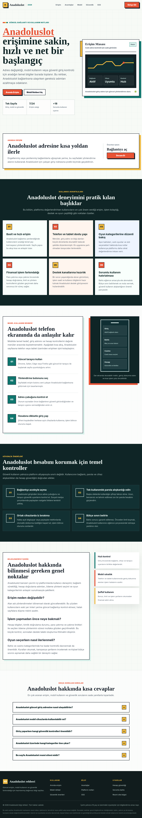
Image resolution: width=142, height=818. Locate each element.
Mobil (79, 5)
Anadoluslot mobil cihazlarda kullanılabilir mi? (71, 719)
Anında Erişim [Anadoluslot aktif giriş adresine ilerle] (12, 92)
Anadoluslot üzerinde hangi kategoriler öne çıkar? (71, 743)
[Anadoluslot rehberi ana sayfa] (17, 4)
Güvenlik (90, 5)
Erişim (58, 5)
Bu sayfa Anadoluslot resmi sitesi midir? (71, 755)
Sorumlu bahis (119, 790)
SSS (99, 5)
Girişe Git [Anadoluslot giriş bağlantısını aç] (131, 5)
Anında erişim (55, 785)
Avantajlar (69, 5)
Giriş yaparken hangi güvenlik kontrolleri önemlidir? (71, 731)
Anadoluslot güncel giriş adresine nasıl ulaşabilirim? (71, 707)
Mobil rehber (55, 790)
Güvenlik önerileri (57, 795)
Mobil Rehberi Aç (35, 92)
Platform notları (87, 790)
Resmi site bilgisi (120, 795)
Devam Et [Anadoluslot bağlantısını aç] (120, 155)
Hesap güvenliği (119, 785)
